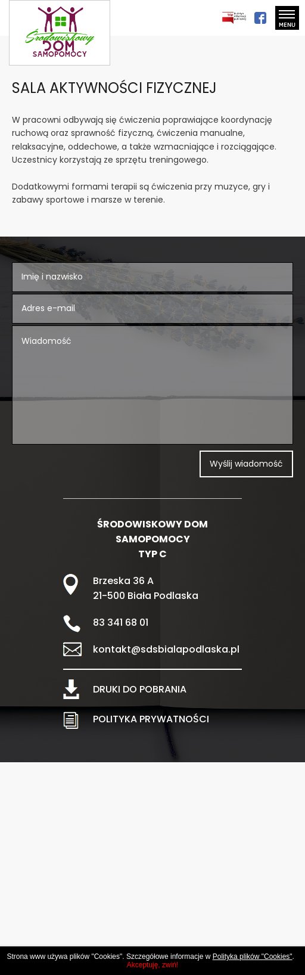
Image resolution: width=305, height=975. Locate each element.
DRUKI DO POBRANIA (139, 689)
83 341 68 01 (120, 622)
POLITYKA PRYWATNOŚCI (151, 719)
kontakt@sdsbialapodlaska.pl (166, 649)
